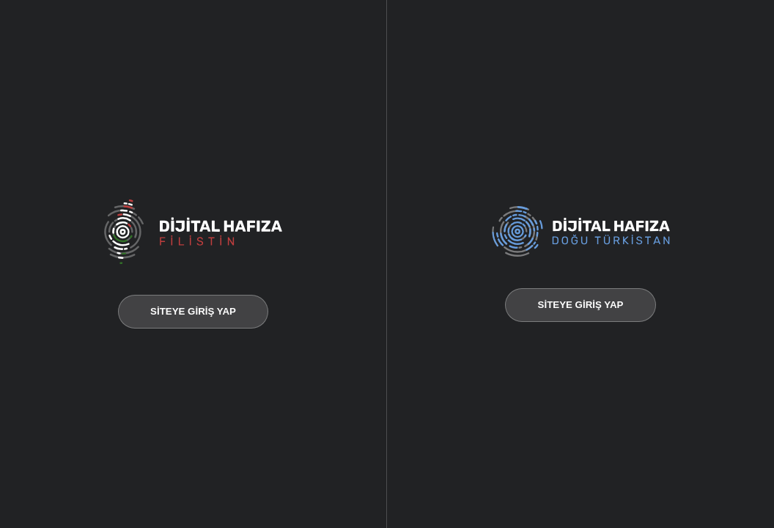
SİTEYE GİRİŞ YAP (193, 311)
